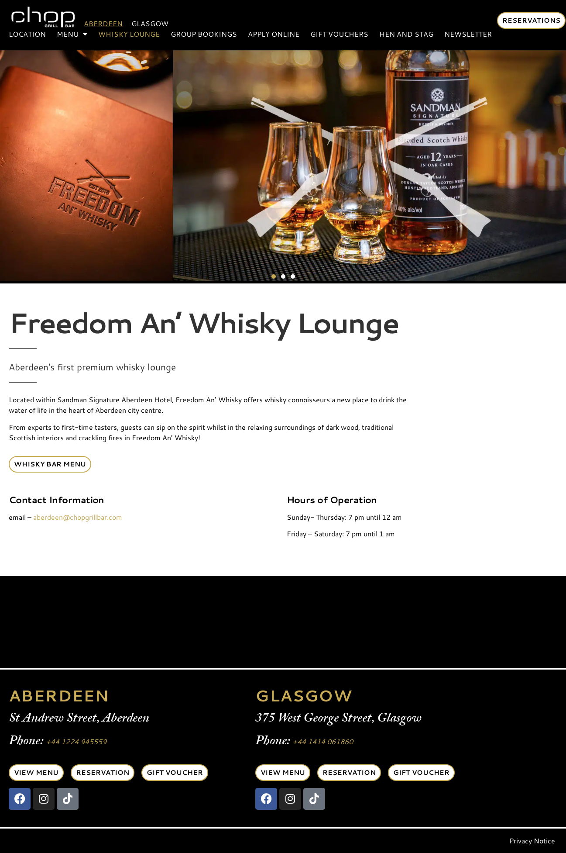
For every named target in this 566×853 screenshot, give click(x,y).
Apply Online (273, 34)
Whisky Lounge (129, 34)
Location (27, 34)
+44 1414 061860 (322, 741)
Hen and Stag (406, 34)
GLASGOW (303, 695)
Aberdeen (103, 23)
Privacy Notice (532, 841)
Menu (72, 34)
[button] (273, 276)
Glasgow (149, 23)
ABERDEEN (59, 695)
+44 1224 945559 (76, 741)
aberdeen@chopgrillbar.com (77, 517)
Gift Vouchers (339, 34)
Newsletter (468, 34)
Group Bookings (204, 34)
